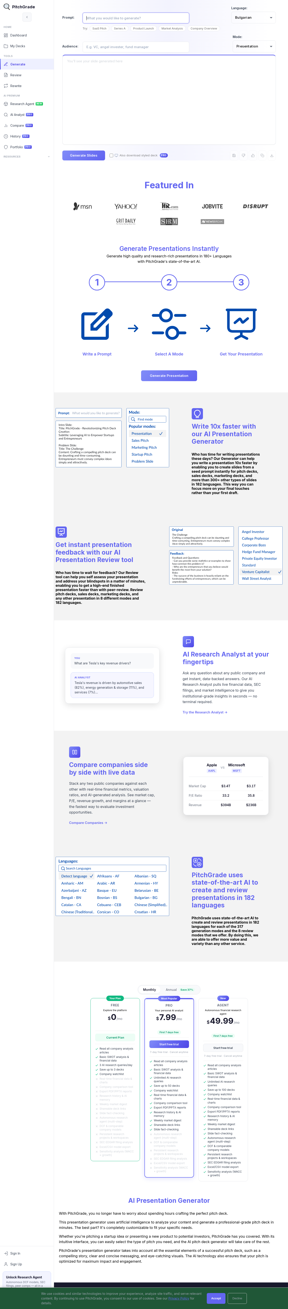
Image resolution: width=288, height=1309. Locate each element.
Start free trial (171, 1048)
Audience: (74, 46)
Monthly (151, 993)
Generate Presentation (171, 375)
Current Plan (117, 1041)
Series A (123, 28)
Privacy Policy (179, 1298)
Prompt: (72, 17)
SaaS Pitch (103, 28)
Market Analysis (176, 28)
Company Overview (207, 28)
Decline (237, 1298)
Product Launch (147, 28)
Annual (182, 994)
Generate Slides (87, 155)
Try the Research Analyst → (207, 720)
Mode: (237, 37)
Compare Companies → (92, 830)
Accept (216, 1298)
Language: (239, 8)
